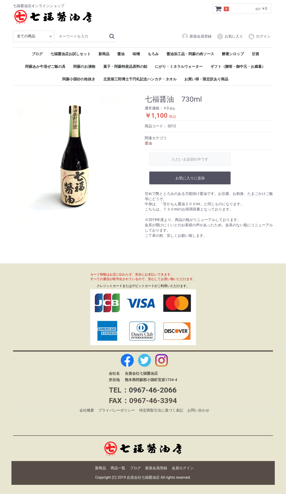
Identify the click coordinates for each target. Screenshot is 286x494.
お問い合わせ (198, 410)
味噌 (136, 54)
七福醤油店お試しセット (70, 54)
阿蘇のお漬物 (84, 66)
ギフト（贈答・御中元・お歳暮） (237, 66)
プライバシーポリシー (116, 410)
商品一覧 (118, 468)
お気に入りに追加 (190, 178)
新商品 (103, 54)
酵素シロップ (233, 54)
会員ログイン (183, 468)
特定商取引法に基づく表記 (161, 410)
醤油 (121, 54)
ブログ (37, 54)
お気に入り (230, 36)
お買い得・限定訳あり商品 (206, 79)
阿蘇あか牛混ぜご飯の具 (45, 66)
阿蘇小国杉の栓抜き (78, 79)
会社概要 (86, 410)
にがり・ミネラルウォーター (179, 66)
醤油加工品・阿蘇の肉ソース (190, 54)
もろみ (153, 54)
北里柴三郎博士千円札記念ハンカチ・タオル (140, 79)
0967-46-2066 (153, 390)
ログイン (259, 36)
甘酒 (255, 54)
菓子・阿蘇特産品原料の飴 (125, 66)
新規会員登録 (197, 36)
